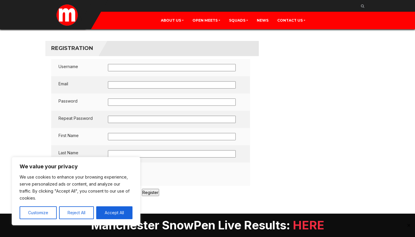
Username (68, 66)
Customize (38, 212)
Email (63, 83)
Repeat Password (75, 118)
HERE (308, 225)
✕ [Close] (409, 225)
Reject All (76, 212)
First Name (68, 135)
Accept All (114, 212)
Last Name (68, 152)
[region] (76, 191)
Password (68, 100)
